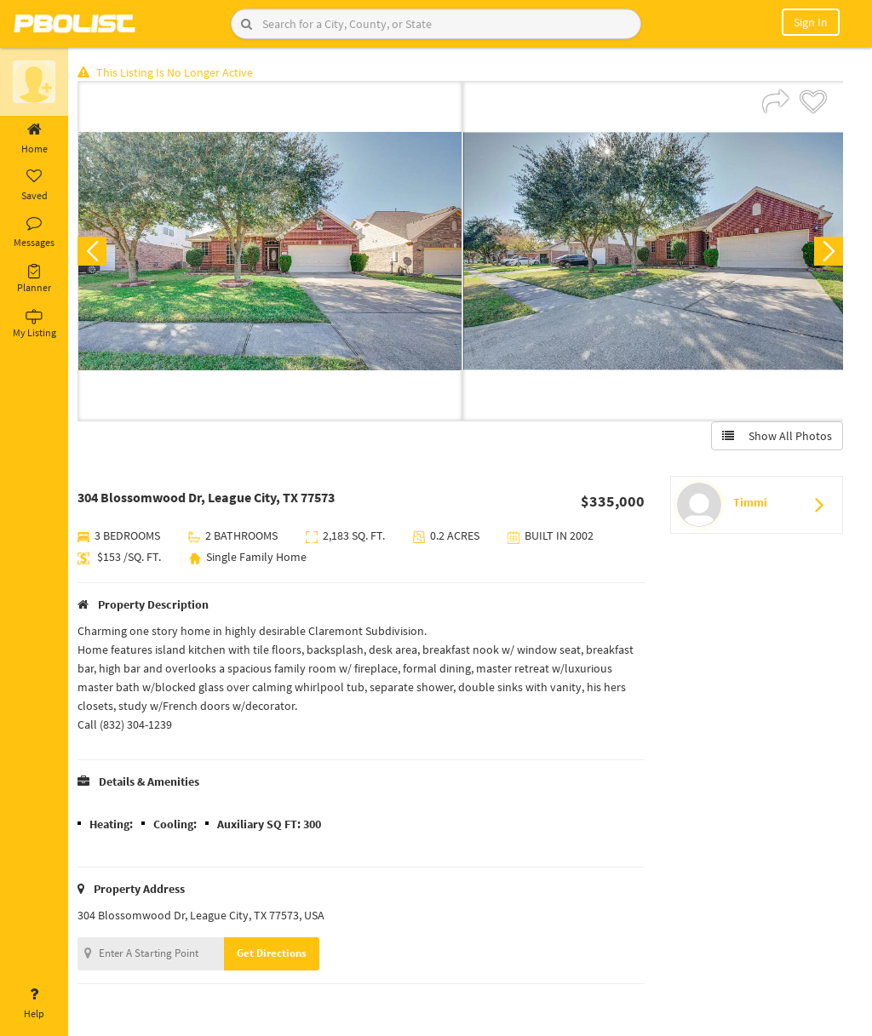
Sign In (811, 22)
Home (34, 139)
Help (34, 1003)
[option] (271, 252)
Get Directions (275, 954)
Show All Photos (776, 436)
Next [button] (827, 252)
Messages (34, 232)
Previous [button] (95, 252)
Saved (34, 185)
